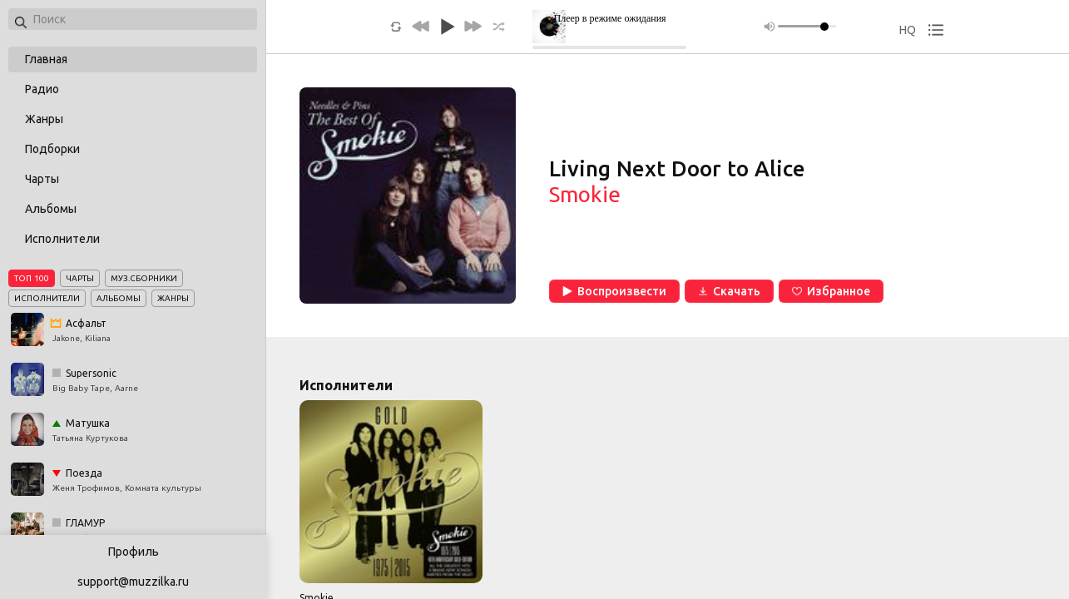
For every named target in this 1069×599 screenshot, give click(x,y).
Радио (42, 89)
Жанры (44, 119)
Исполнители (62, 238)
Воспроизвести (614, 291)
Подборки (52, 149)
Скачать (729, 291)
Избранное (831, 291)
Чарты (42, 179)
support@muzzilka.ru (133, 581)
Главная (46, 59)
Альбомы (51, 208)
